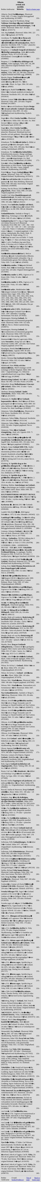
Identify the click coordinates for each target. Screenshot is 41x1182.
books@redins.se (18, 1180)
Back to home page (33, 9)
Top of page (28, 1179)
